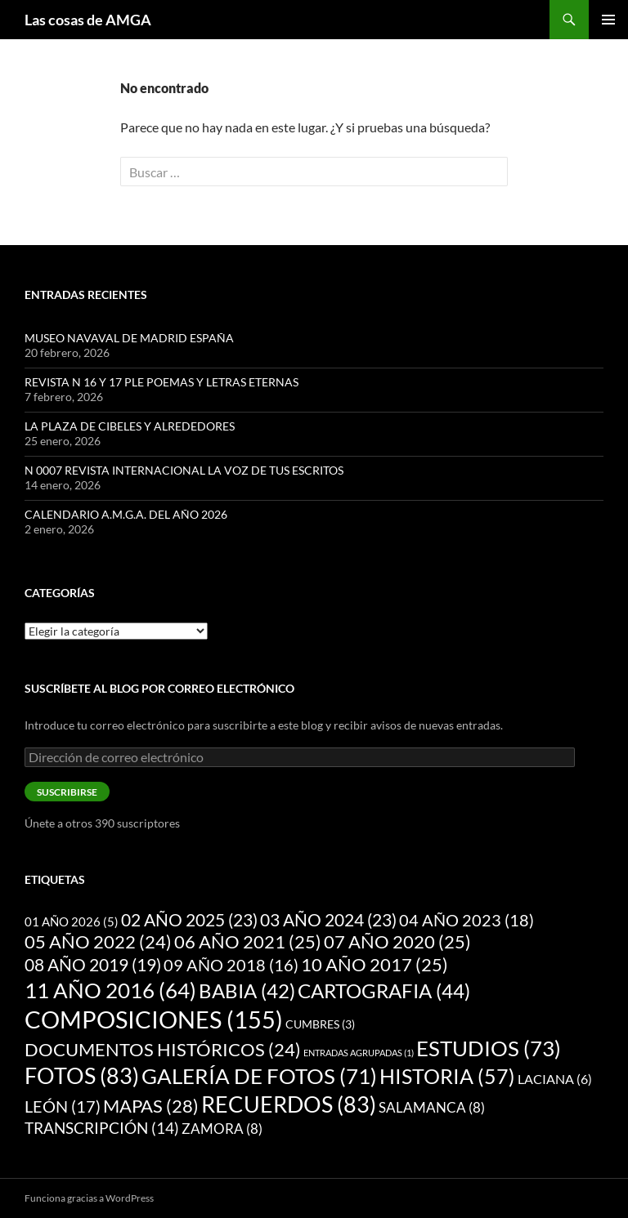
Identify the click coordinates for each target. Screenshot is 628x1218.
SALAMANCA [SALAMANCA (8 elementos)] (432, 1107)
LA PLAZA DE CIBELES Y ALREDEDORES (130, 426)
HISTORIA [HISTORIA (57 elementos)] (447, 1076)
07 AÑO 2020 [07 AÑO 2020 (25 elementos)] (397, 942)
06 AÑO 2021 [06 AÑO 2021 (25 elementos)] (247, 942)
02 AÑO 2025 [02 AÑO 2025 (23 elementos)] (189, 919)
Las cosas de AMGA (88, 20)
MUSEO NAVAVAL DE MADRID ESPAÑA (129, 338)
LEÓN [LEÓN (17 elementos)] (63, 1106)
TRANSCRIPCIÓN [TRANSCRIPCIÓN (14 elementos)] (102, 1127)
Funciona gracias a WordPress (89, 1198)
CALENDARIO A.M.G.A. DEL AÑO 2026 (126, 514)
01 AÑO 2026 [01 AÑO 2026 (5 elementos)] (72, 921)
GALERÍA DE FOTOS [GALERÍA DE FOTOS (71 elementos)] (259, 1076)
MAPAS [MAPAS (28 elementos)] (151, 1106)
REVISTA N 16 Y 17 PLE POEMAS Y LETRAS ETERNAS (161, 382)
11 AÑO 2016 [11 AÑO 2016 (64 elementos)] (110, 990)
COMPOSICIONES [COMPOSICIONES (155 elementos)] (154, 1019)
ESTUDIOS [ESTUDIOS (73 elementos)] (488, 1048)
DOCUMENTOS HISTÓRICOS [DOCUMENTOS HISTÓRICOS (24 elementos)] (163, 1049)
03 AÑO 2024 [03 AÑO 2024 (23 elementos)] (328, 919)
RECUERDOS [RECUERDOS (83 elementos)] (288, 1104)
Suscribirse (67, 792)
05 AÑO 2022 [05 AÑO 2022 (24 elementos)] (98, 942)
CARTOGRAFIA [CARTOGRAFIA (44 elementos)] (384, 990)
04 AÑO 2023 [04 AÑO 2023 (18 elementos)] (466, 920)
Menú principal (608, 19)
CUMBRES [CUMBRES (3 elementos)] (320, 1024)
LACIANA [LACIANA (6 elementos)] (555, 1078)
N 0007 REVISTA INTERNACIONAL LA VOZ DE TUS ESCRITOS (184, 470)
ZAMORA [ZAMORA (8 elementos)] (222, 1128)
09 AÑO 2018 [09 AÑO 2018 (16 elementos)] (231, 965)
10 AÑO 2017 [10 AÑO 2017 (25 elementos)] (374, 964)
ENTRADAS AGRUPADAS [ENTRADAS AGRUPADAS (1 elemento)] (358, 1052)
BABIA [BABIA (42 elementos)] (247, 990)
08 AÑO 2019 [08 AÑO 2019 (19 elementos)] (93, 965)
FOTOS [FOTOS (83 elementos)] (82, 1076)
